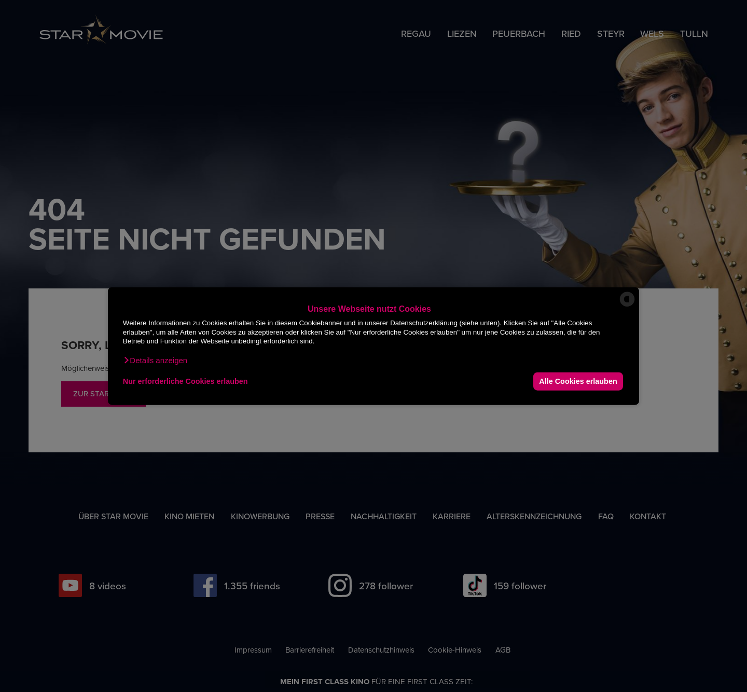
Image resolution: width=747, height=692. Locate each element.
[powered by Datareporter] (627, 306)
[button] (155, 360)
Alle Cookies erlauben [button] (578, 381)
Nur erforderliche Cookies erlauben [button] (185, 381)
